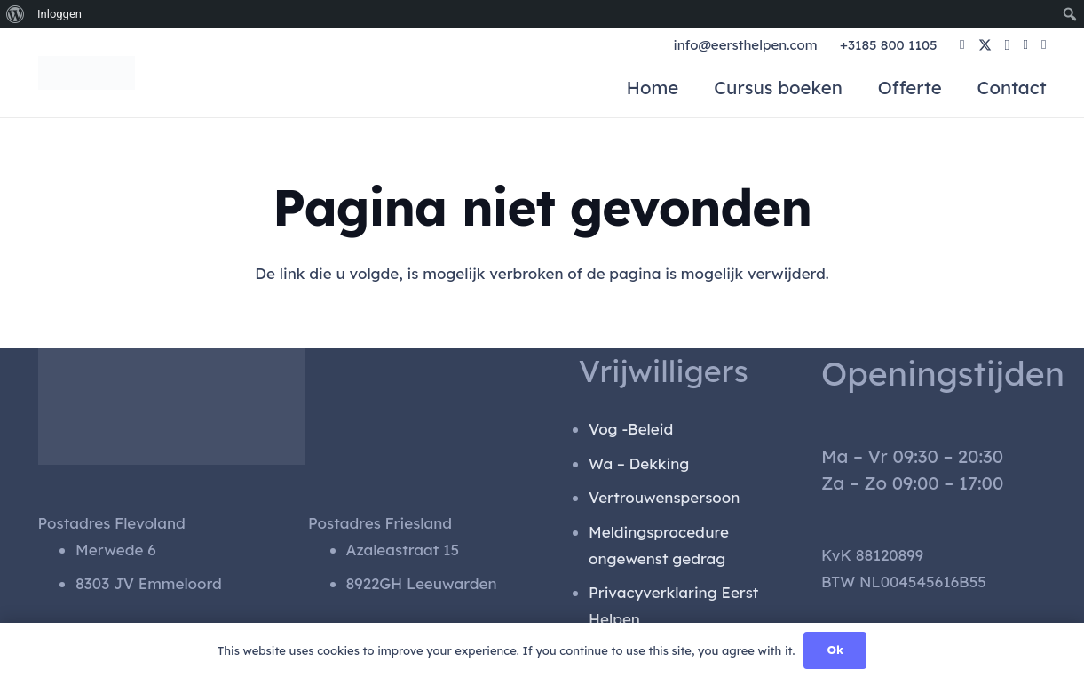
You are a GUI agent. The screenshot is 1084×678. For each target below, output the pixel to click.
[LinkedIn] (1026, 45)
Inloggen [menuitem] (59, 13)
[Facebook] (962, 45)
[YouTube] (1043, 45)
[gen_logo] (88, 73)
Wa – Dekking (639, 463)
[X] (985, 45)
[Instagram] (1007, 45)
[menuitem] (15, 14)
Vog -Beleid (631, 428)
